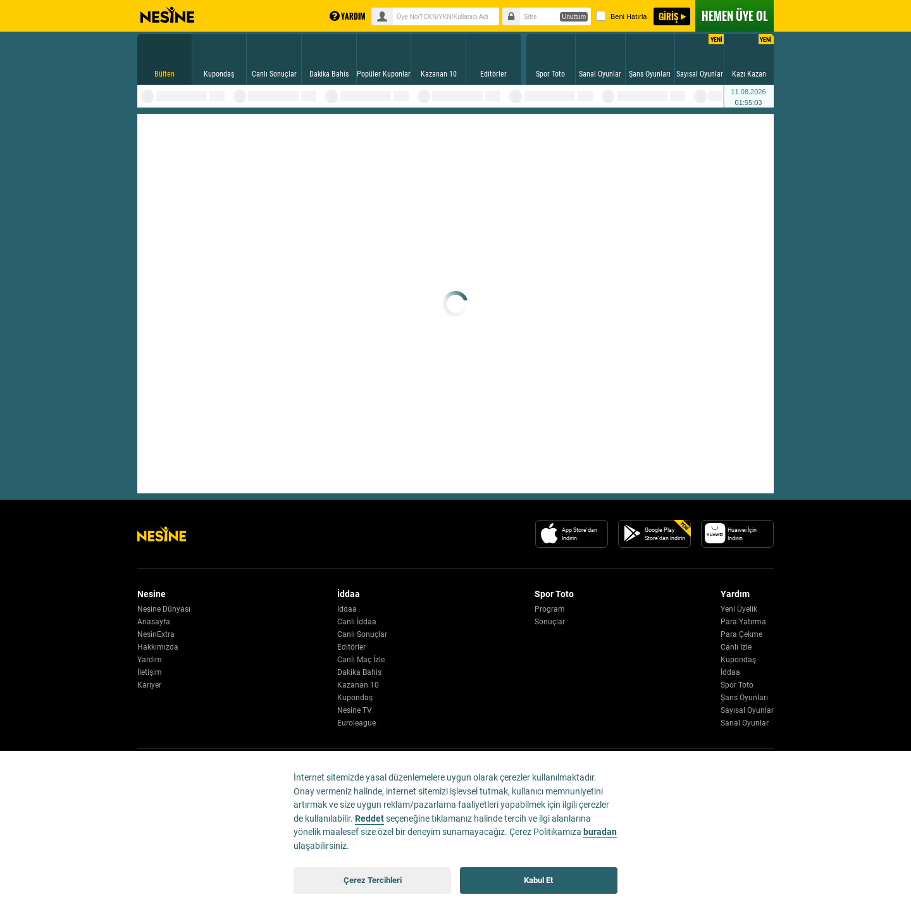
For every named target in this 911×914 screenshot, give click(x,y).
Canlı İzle (736, 647)
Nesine (167, 15)
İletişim (149, 672)
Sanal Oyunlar (745, 723)
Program (550, 609)
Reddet (369, 818)
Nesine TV (354, 710)
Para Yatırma (743, 621)
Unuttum (574, 16)
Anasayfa (153, 621)
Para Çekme (741, 634)
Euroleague (356, 723)
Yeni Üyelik (739, 609)
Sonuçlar (550, 621)
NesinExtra (156, 634)
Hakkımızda (157, 647)
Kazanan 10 (358, 685)
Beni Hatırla (621, 16)
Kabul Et (538, 880)
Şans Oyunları (744, 697)
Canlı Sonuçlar (362, 634)
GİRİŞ (668, 16)
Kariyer (149, 685)
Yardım (149, 659)
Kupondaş (355, 697)
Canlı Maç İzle (361, 659)
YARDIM (348, 16)
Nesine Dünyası (163, 609)
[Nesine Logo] (161, 533)
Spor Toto (737, 685)
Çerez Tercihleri (373, 880)
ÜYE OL (734, 16)
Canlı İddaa (356, 621)
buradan (600, 832)
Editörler (351, 647)
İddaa (347, 609)
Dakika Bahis (359, 672)
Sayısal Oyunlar (747, 710)
